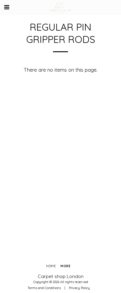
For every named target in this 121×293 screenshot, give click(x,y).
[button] (6, 7)
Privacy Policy (79, 288)
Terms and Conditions (44, 288)
